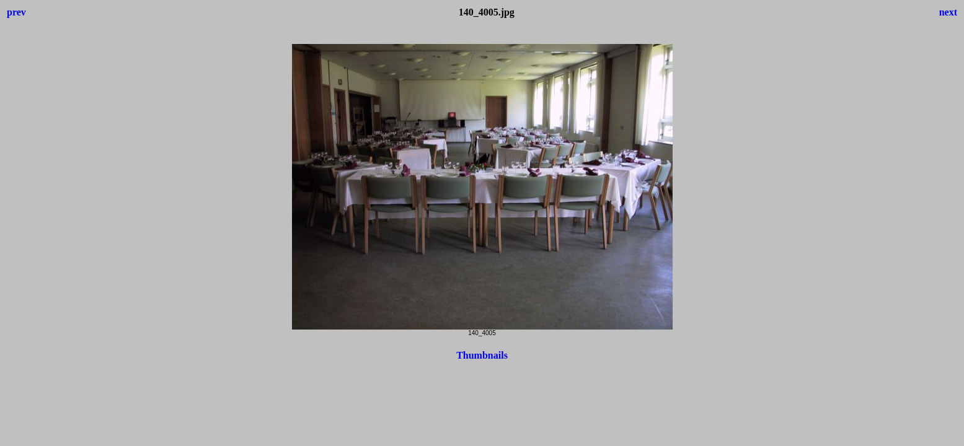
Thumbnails (482, 355)
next (948, 12)
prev (16, 12)
